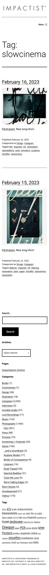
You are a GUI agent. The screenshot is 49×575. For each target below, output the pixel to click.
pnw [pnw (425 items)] (41, 527)
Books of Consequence (16, 459)
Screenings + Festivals (13, 441)
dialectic (13, 268)
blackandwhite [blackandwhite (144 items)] (9, 513)
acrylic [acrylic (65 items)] (14, 509)
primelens (25, 150)
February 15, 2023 (20, 182)
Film (6, 428)
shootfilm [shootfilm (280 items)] (14, 537)
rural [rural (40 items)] (39, 533)
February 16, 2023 (20, 82)
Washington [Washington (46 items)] (24, 542)
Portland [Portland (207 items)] (7, 533)
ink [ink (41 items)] (45, 517)
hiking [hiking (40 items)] (25, 517)
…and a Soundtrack (14, 450)
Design (20, 143)
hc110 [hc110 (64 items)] (15, 517)
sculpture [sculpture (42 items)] (5, 538)
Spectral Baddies (12, 473)
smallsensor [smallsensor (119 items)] (27, 538)
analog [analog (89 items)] (20, 509)
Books (5, 383)
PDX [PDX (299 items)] (23, 527)
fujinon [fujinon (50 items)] (4, 517)
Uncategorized (9, 491)
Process (6, 437)
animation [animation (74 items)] (28, 509)
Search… (6, 313)
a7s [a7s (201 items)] (9, 508)
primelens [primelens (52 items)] (16, 533)
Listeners (8, 464)
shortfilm (6, 154)
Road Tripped (11, 468)
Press (5, 432)
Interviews (7, 405)
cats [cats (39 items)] (24, 513)
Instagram (29, 143)
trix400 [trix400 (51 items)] (13, 542)
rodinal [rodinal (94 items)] (34, 533)
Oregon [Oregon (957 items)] (8, 527)
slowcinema (16, 154)
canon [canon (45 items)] (20, 513)
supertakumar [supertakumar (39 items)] (6, 542)
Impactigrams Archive (13, 370)
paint (17, 150)
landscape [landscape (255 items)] (16, 521)
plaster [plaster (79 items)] (35, 528)
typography (7, 275)
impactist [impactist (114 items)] (31, 517)
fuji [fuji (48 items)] (36, 513)
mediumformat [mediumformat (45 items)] (28, 522)
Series (5, 446)
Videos (5, 495)
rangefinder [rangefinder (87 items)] (25, 533)
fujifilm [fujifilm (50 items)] (39, 513)
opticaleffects (8, 150)
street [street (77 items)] (36, 538)
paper (22, 271)
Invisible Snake (10, 410)
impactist (18, 147)
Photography (8, 423)
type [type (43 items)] (18, 542)
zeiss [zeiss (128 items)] (35, 542)
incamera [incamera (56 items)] (40, 517)
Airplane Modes (12, 455)
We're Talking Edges (14, 482)
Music (5, 419)
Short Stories (9, 486)
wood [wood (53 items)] (31, 542)
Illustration (7, 396)
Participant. (8, 129)
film (11, 147)
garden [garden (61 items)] (10, 517)
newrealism (32, 147)
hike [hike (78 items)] (20, 517)
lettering (35, 268)
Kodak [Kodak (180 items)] (5, 521)
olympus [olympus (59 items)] (37, 522)
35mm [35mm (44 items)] (4, 509)
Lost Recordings (10, 414)
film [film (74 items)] (32, 513)
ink (24, 147)
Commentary (9, 387)
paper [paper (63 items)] (17, 528)
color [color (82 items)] (28, 513)
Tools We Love (11, 477)
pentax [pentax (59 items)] (28, 528)
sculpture (35, 150)
